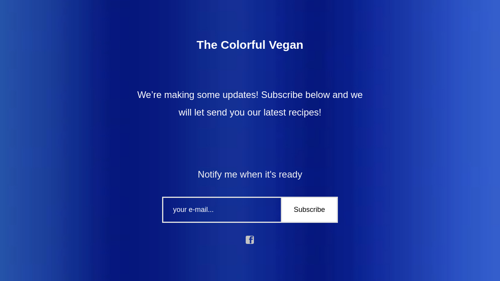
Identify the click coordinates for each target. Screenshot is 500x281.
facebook (250, 240)
